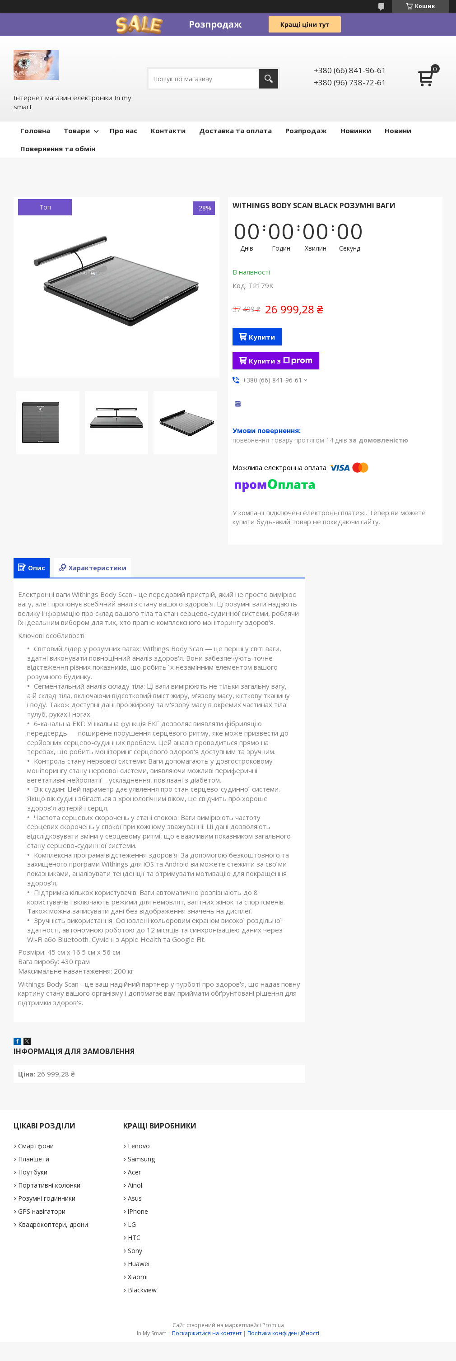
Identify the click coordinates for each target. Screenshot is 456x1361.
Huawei (138, 1263)
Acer (134, 1172)
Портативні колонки (49, 1185)
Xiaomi (138, 1276)
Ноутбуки (32, 1172)
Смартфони (36, 1146)
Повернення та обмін (57, 148)
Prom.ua (273, 1325)
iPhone (138, 1211)
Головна (35, 130)
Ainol (135, 1185)
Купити (262, 336)
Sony (135, 1250)
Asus (135, 1198)
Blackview (142, 1290)
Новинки (355, 130)
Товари (77, 130)
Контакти (168, 130)
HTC (134, 1237)
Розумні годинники (46, 1198)
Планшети (33, 1159)
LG (132, 1224)
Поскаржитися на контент (207, 1333)
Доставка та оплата (235, 130)
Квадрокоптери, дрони (53, 1224)
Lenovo (139, 1146)
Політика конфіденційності (283, 1333)
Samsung (141, 1159)
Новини (398, 130)
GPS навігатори (41, 1211)
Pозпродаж (306, 130)
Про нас (123, 130)
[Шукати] (268, 79)
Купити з (280, 360)
